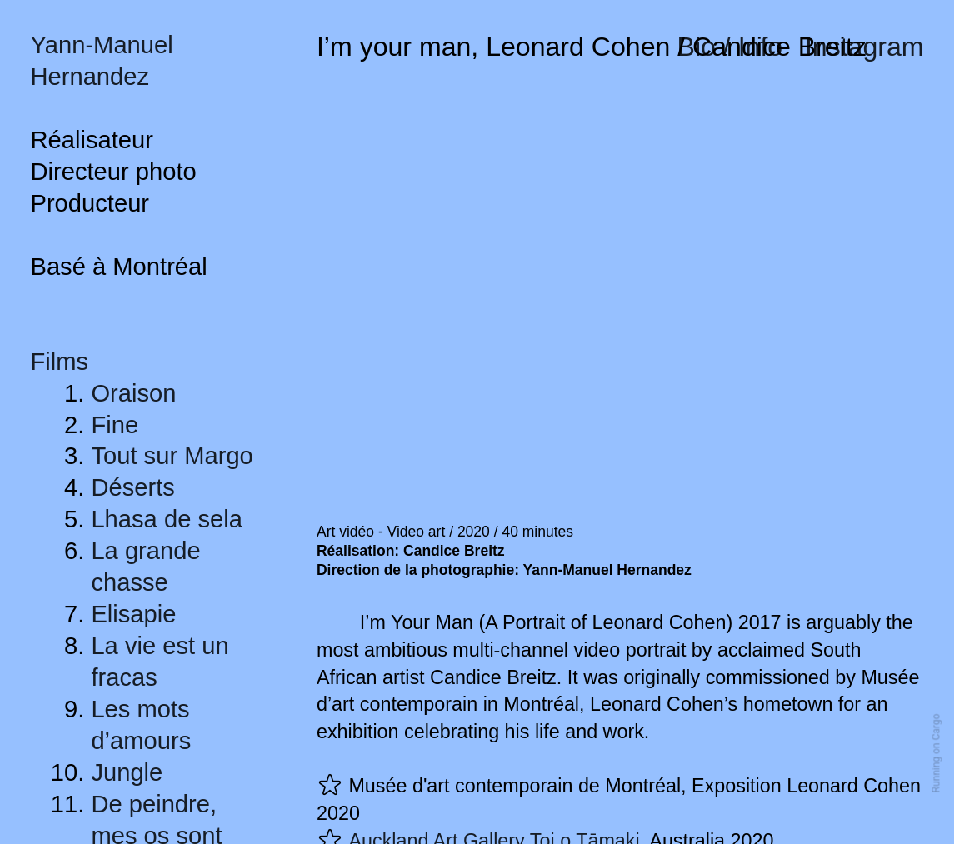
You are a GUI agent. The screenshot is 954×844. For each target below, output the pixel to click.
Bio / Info (730, 47)
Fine (114, 425)
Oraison (133, 393)
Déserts (132, 487)
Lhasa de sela (166, 519)
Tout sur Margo (171, 455)
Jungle (126, 772)
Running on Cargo (936, 753)
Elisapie (133, 614)
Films (59, 361)
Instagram (864, 47)
